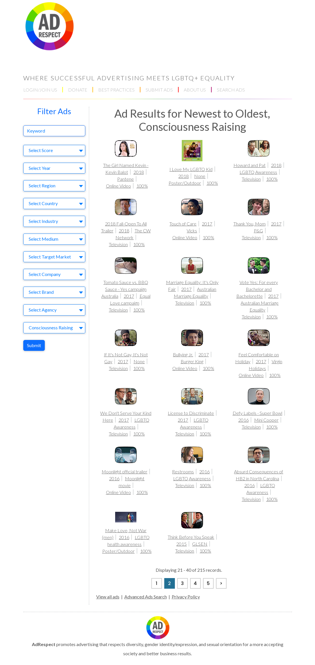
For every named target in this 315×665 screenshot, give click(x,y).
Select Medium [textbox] (43, 239)
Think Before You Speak (191, 537)
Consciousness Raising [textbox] (51, 327)
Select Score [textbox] (41, 150)
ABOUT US (195, 89)
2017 (207, 223)
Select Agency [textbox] (43, 309)
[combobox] (54, 150)
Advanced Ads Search (145, 596)
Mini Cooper (266, 420)
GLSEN (199, 544)
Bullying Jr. (183, 354)
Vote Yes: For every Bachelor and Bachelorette (257, 289)
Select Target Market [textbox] (50, 256)
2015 (181, 544)
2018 (139, 172)
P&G (258, 230)
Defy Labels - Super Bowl (257, 413)
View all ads (107, 596)
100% (142, 185)
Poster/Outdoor (185, 183)
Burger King (192, 361)
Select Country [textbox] (43, 203)
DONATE (77, 89)
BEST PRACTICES (116, 89)
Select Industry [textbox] (43, 221)
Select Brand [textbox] (41, 292)
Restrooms (183, 471)
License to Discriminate (191, 413)
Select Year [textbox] (40, 168)
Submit (34, 345)
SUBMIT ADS (159, 89)
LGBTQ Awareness (258, 172)
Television (251, 179)
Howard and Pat (249, 165)
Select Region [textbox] (42, 185)
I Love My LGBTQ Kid (190, 169)
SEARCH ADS (231, 89)
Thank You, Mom (249, 223)
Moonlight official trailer (124, 471)
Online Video (118, 185)
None (199, 176)
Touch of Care (182, 223)
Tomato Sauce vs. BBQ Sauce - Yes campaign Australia (124, 289)
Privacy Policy (186, 596)
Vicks (192, 230)
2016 (243, 420)
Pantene (125, 179)
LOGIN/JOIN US (40, 89)
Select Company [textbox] (45, 274)
